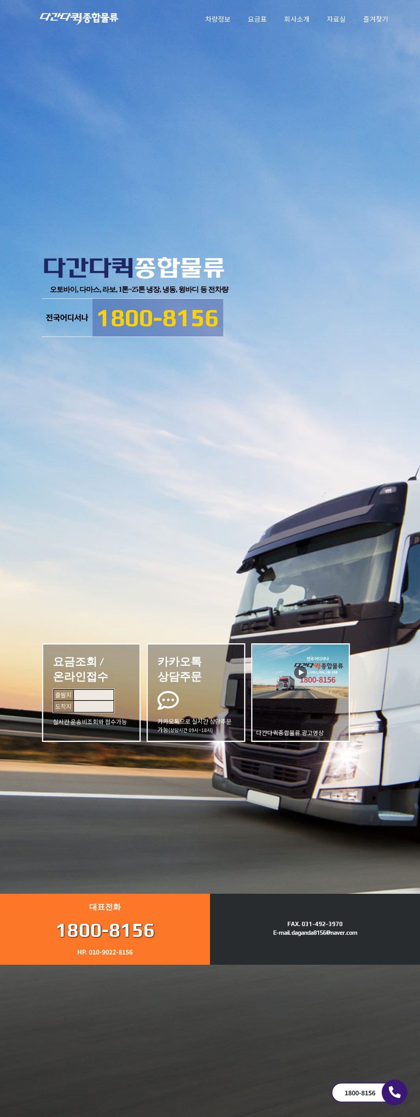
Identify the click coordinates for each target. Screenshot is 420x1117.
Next (8, 507)
